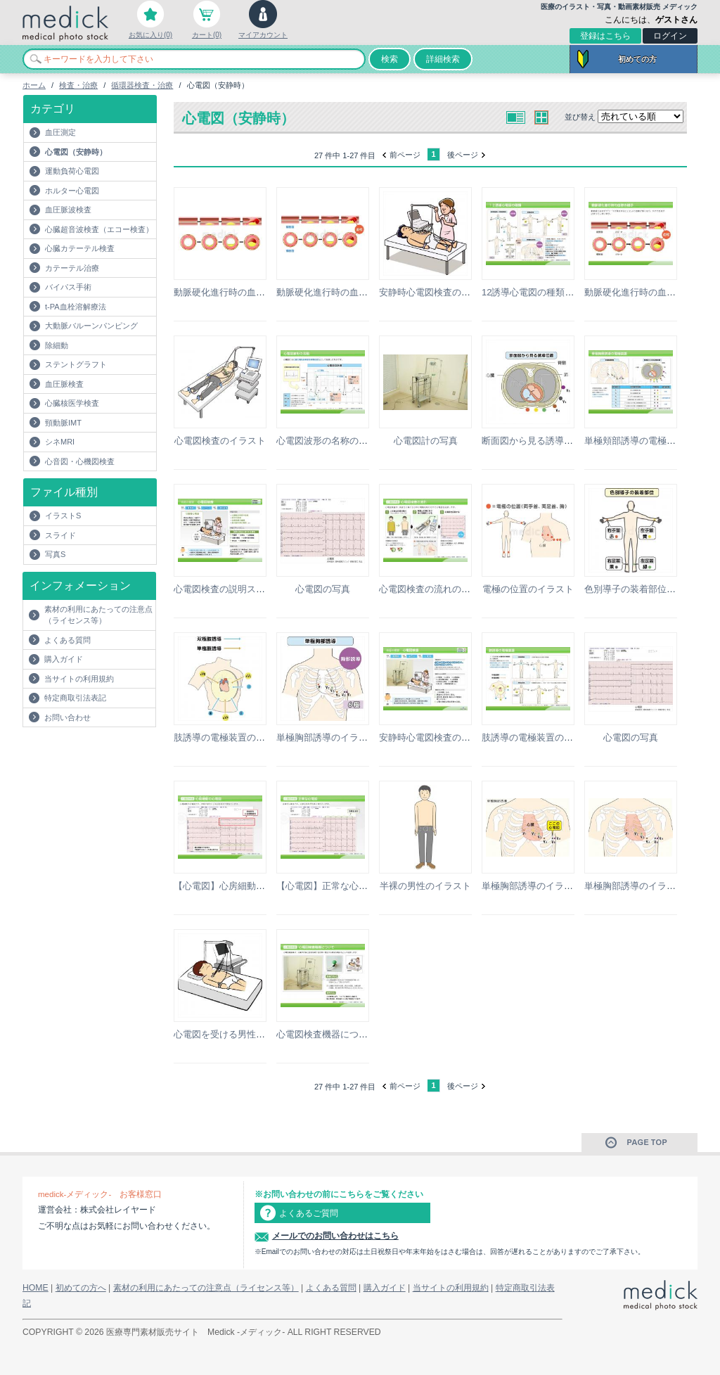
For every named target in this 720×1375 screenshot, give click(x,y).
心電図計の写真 (426, 440)
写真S (55, 554)
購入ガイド (63, 659)
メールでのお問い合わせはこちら (335, 1236)
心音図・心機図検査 (80, 461)
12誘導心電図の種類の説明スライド (555, 292)
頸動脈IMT (63, 422)
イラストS (63, 515)
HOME (35, 1288)
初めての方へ (81, 1288)
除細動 (56, 345)
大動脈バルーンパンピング (91, 325)
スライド (60, 535)
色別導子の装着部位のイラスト (648, 589)
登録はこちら (605, 36)
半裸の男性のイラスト (425, 886)
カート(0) (206, 35)
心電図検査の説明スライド (228, 589)
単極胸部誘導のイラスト (326, 737)
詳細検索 (443, 59)
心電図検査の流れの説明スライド (447, 589)
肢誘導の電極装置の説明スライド (550, 737)
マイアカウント (263, 35)
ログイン (670, 36)
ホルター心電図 (72, 190)
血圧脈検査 (64, 384)
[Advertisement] (104, 755)
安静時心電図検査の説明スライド (447, 737)
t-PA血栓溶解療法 (75, 306)
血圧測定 (60, 132)
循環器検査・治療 (142, 85)
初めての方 (637, 59)
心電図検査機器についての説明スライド (358, 1034)
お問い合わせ (67, 717)
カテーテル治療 (72, 268)
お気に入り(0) (150, 35)
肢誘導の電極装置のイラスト (233, 737)
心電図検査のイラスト (220, 440)
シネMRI (60, 441)
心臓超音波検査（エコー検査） (99, 229)
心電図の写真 (322, 589)
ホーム (34, 85)
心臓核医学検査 (72, 403)
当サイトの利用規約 (79, 678)
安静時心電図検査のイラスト (438, 292)
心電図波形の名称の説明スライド (344, 440)
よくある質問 (67, 640)
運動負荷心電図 (72, 171)
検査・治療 (78, 85)
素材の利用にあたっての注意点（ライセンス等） (98, 615)
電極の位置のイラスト (528, 589)
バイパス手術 (68, 287)
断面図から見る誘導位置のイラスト (555, 440)
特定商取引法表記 (75, 697)
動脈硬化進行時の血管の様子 (233, 292)
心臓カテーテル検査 (80, 248)
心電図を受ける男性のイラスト (238, 1034)
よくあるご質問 (308, 1213)
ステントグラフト (76, 364)
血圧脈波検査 (68, 209)
